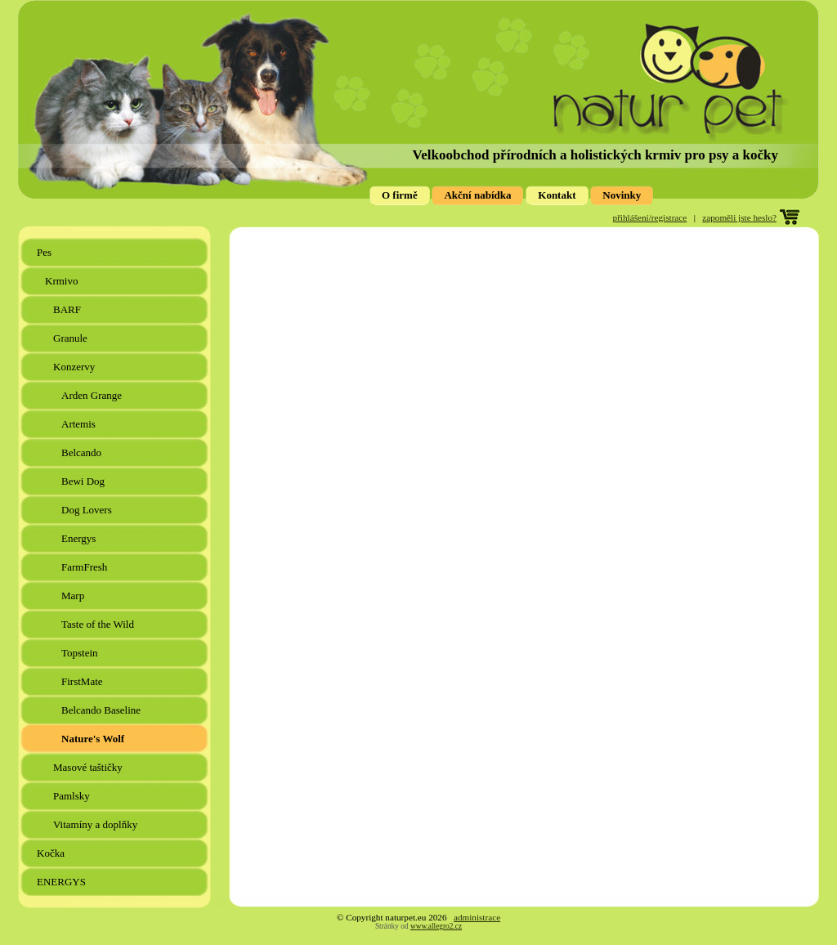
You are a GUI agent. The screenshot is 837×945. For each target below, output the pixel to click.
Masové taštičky (89, 767)
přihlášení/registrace (650, 217)
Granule (71, 338)
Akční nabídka (477, 195)
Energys (80, 538)
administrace (477, 917)
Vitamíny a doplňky (96, 824)
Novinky (621, 195)
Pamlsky (72, 796)
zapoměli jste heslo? (739, 217)
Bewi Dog (84, 481)
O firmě (400, 195)
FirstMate (83, 681)
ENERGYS (62, 882)
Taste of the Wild (99, 624)
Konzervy (75, 367)
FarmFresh (85, 567)
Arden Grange (92, 395)
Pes (45, 252)
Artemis (79, 424)
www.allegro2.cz (436, 926)
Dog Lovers (87, 510)
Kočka (52, 853)
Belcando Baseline (102, 710)
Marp (74, 595)
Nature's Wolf (94, 738)
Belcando (82, 452)
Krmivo (63, 281)
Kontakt (556, 195)
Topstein (81, 653)
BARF (68, 309)
